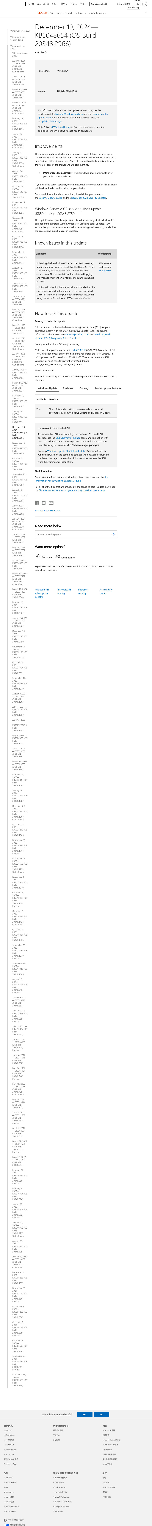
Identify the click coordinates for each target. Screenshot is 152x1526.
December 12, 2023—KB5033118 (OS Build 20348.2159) (19, 636)
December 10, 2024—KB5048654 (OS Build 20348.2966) (19, 432)
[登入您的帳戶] (144, 4)
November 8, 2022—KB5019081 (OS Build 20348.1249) (19, 882)
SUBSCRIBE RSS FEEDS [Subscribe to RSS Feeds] (49, 510)
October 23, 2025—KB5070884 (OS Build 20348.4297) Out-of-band (19, 225)
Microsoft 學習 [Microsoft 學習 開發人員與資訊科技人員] (58, 1482)
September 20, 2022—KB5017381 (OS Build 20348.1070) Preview (19, 952)
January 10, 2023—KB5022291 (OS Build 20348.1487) (19, 796)
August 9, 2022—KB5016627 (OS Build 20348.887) (19, 1001)
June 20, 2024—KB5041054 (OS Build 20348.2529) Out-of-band (18, 524)
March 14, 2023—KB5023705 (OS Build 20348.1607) (19, 765)
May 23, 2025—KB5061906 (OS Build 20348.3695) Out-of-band (18, 315)
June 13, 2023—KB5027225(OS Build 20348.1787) (19, 725)
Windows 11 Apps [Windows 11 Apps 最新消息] (10, 1464)
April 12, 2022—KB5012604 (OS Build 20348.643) (18, 1132)
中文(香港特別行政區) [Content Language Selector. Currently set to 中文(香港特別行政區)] (16, 1520)
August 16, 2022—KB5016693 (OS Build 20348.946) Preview (19, 986)
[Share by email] (49, 502)
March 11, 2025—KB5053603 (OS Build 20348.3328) (19, 386)
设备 (73, 4)
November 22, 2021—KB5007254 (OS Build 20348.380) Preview (19, 1295)
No (101, 1414)
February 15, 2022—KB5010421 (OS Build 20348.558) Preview (19, 1177)
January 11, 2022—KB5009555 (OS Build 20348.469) (19, 1246)
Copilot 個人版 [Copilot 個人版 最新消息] (9, 1444)
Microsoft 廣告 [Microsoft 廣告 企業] (9, 1502)
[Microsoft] (14, 4)
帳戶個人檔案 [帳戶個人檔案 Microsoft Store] (58, 1430)
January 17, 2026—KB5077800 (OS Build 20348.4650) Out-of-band (19, 159)
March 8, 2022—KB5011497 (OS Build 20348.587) (19, 1161)
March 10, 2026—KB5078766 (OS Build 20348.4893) (19, 93)
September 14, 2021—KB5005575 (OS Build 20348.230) (19, 1380)
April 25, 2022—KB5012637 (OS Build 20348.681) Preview (18, 1118)
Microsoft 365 (42, 4)
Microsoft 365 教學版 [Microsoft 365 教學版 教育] (110, 1444)
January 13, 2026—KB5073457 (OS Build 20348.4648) (19, 176)
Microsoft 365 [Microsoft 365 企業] (9, 1497)
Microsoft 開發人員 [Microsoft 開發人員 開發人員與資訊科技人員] (60, 1478)
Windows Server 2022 (17, 47)
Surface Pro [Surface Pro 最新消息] (8, 1430)
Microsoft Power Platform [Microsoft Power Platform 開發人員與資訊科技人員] (62, 1502)
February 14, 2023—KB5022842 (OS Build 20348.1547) (19, 780)
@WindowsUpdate (61, 127)
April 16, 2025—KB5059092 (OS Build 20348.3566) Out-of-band (18, 343)
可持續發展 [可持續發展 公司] (107, 1497)
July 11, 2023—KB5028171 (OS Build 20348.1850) (19, 710)
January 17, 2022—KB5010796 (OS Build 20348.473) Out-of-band (19, 1229)
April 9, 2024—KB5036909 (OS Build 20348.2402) (19, 564)
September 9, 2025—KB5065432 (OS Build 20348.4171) (19, 257)
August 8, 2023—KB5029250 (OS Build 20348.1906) (19, 697)
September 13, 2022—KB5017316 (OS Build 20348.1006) (19, 969)
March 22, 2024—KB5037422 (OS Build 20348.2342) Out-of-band (19, 579)
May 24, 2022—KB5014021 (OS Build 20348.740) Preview (18, 1073)
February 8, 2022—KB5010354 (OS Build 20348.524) (19, 1194)
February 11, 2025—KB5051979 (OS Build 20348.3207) (19, 401)
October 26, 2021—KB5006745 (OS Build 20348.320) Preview (19, 1329)
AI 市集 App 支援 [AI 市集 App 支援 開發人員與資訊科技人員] (59, 1487)
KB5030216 (79, 350)
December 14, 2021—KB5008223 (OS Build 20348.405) (19, 1277)
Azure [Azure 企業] (6, 1487)
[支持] (31, 4)
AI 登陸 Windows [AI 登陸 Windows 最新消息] (10, 1449)
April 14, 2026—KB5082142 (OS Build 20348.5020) (18, 80)
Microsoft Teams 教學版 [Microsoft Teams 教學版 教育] (111, 1440)
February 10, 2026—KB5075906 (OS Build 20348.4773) (19, 123)
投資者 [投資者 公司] (105, 1492)
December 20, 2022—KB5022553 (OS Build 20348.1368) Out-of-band (19, 813)
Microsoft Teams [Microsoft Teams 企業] (10, 1511)
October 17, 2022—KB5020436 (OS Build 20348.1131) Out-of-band (19, 918)
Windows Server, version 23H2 (18, 38)
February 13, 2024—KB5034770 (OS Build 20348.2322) (19, 607)
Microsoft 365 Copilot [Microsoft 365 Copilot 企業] (11, 1506)
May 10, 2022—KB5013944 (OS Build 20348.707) (18, 1103)
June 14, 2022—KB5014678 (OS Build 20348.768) (18, 1059)
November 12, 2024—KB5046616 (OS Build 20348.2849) (19, 448)
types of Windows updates (69, 113)
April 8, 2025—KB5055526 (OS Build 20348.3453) (19, 373)
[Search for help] (137, 3)
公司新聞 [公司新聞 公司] (106, 1482)
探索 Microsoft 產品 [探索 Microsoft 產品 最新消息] (11, 1459)
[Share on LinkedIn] (42, 502)
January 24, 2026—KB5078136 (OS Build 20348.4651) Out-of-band (19, 141)
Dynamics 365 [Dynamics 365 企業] (9, 1492)
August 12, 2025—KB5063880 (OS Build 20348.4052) (19, 273)
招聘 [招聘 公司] (104, 1478)
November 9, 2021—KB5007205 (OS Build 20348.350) (19, 1312)
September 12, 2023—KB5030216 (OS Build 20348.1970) (19, 683)
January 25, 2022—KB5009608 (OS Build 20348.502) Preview (19, 1211)
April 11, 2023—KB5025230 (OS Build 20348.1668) (18, 752)
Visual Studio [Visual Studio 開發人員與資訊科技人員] (58, 1511)
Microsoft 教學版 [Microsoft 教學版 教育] (109, 1430)
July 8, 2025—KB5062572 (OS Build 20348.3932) (19, 287)
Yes (84, 1414)
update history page (51, 121)
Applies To (42, 52)
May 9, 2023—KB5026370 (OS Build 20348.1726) (19, 739)
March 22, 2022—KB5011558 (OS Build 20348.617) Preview (19, 1146)
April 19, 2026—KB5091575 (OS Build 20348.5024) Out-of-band (18, 66)
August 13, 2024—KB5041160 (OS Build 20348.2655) (19, 495)
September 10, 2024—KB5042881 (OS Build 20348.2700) (19, 479)
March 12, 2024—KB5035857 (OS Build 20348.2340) (19, 593)
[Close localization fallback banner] (146, 12)
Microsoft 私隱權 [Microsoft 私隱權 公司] (109, 1487)
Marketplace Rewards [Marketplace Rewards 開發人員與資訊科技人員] (61, 1506)
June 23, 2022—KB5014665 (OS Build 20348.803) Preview (18, 1045)
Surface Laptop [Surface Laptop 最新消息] (9, 1435)
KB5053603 (105, 270)
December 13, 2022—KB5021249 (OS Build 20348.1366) (19, 830)
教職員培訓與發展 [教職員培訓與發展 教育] (109, 1454)
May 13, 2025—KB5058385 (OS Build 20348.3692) (18, 329)
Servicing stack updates (77, 334)
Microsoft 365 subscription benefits (42, 593)
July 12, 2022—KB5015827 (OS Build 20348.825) (19, 1030)
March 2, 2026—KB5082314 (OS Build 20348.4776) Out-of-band (19, 108)
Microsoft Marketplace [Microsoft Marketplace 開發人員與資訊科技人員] (61, 1497)
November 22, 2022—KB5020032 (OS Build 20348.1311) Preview (19, 847)
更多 (82, 4)
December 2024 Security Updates (88, 197)
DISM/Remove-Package (68, 437)
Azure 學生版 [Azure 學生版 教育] (107, 1464)
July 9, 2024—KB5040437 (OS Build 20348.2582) (19, 509)
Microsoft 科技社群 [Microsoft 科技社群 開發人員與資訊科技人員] (60, 1492)
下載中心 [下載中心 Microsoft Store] (56, 1435)
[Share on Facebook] (37, 502)
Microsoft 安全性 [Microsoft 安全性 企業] (10, 1482)
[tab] (47, 388)
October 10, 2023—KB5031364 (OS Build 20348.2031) (19, 667)
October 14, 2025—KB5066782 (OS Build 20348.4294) (19, 242)
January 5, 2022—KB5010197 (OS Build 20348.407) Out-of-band (19, 1262)
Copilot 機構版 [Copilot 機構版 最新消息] (9, 1440)
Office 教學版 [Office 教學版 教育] (107, 1449)
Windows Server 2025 (20, 30)
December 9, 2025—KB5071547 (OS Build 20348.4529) (19, 192)
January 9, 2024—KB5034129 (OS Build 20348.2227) (19, 622)
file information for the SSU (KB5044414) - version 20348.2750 (72, 490)
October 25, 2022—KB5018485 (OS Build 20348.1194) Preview (19, 899)
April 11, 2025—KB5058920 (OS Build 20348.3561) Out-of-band (18, 359)
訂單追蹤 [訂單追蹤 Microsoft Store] (56, 1440)
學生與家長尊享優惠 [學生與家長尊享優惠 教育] (110, 1459)
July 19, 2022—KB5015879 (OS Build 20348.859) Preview (19, 1016)
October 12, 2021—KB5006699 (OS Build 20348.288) (19, 1346)
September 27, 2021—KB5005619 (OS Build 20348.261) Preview (19, 1363)
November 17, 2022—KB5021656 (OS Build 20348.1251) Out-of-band (19, 865)
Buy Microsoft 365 (99, 4)
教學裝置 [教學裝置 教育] (106, 1435)
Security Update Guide (50, 197)
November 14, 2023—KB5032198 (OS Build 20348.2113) (19, 652)
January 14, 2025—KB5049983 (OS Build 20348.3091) (19, 417)
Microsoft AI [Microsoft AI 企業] (8, 1478)
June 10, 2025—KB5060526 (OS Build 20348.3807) (18, 300)
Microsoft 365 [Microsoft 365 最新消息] (9, 1454)
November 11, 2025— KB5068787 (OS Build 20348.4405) (19, 207)
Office (54, 4)
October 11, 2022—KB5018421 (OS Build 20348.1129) (19, 935)
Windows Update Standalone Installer (66, 451)
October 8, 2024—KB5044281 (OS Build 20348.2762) (19, 464)
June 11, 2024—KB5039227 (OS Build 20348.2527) (18, 538)
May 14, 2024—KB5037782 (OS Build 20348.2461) (18, 551)
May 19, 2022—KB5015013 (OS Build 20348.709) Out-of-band (18, 1089)
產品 (63, 4)
